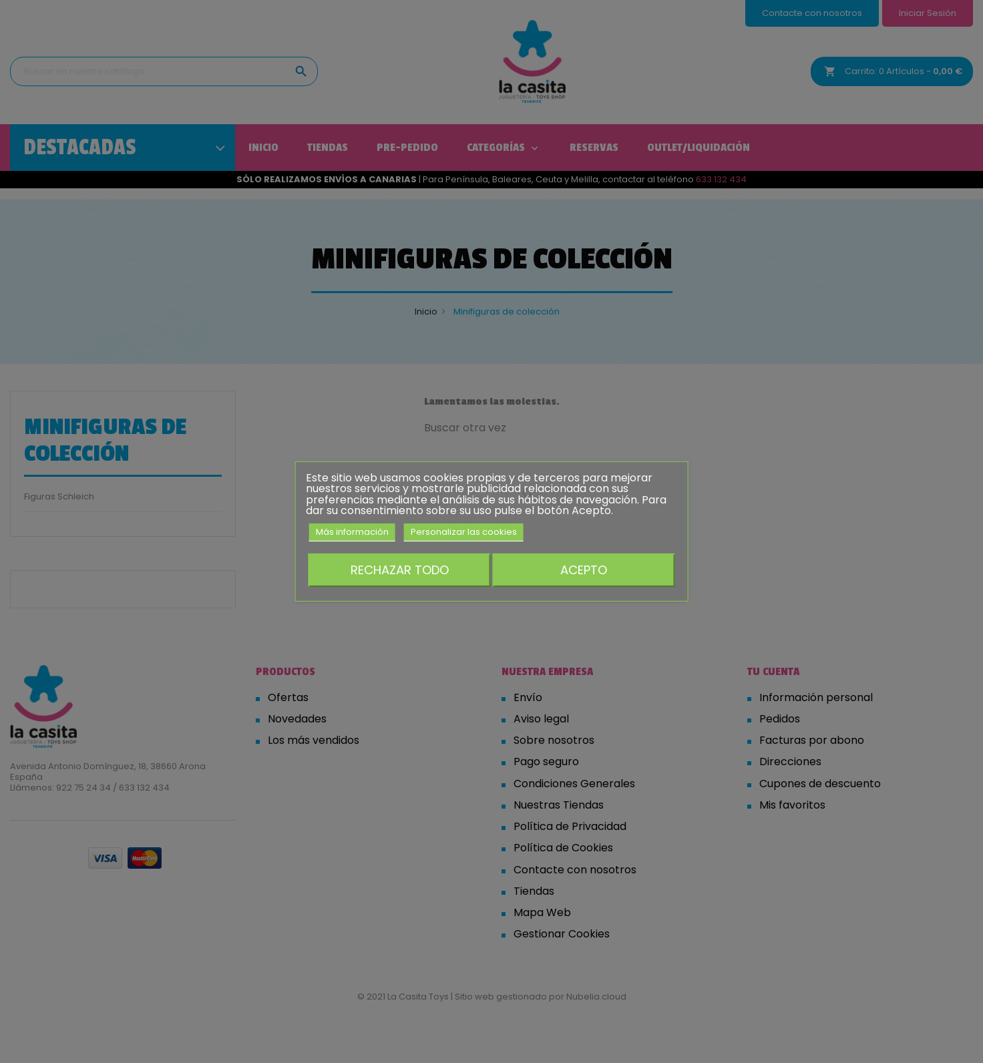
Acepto (583, 570)
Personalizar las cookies (464, 531)
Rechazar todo (400, 570)
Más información (352, 531)
